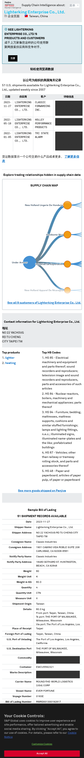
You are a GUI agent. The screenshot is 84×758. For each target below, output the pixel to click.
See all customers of (44, 302)
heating (10, 363)
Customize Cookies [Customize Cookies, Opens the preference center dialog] (42, 748)
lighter (9, 357)
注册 (12, 58)
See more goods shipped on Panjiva (42, 490)
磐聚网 (13, 5)
